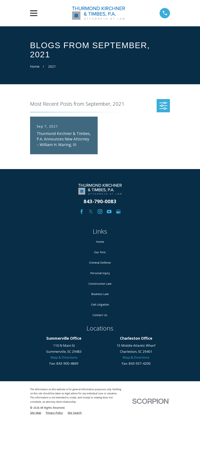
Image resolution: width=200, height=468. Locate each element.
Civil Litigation (100, 304)
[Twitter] (90, 211)
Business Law (100, 294)
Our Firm (100, 252)
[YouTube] (109, 211)
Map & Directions (64, 357)
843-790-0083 (100, 201)
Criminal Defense (100, 262)
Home (100, 242)
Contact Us (100, 315)
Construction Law (100, 283)
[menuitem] (35, 412)
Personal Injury (100, 273)
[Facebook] (81, 211)
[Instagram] (100, 211)
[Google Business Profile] (118, 211)
